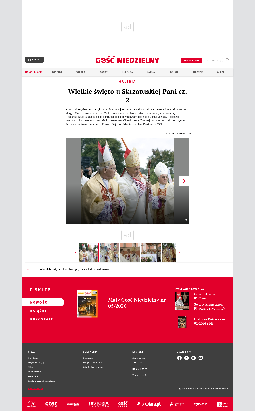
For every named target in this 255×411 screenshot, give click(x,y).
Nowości (37, 302)
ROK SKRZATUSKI (93, 269)
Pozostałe (37, 319)
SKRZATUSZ (107, 269)
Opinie (174, 72)
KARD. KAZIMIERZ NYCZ (67, 269)
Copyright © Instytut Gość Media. (191, 388)
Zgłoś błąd (35, 388)
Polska (80, 72)
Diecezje (197, 72)
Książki (37, 310)
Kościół (57, 72)
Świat (104, 72)
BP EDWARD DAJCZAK (46, 269)
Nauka (151, 72)
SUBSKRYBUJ (191, 60)
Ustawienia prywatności (93, 367)
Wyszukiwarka (227, 60)
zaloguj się (213, 60)
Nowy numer (33, 72)
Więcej (221, 72)
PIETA (82, 269)
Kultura (127, 72)
